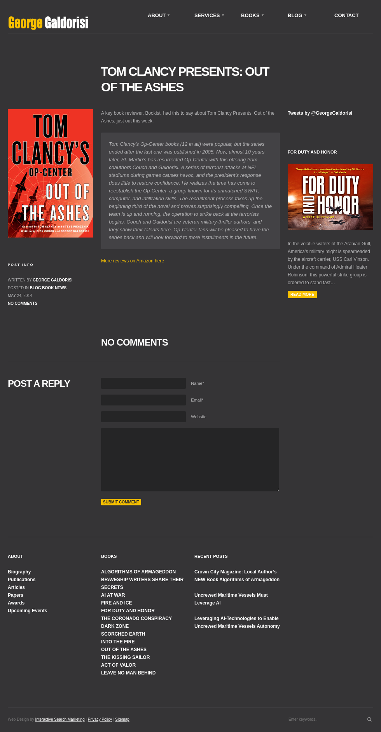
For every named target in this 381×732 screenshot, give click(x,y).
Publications (21, 579)
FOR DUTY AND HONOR (128, 610)
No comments (22, 303)
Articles (16, 587)
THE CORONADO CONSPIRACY (136, 618)
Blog (35, 288)
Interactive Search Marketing (59, 719)
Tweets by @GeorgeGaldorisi (320, 113)
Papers (15, 595)
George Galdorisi (52, 280)
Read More (302, 294)
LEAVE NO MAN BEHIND (128, 673)
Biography (19, 572)
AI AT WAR (113, 595)
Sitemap (122, 719)
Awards (16, 603)
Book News (54, 288)
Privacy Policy (100, 719)
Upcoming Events (27, 610)
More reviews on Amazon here (132, 261)
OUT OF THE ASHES (124, 649)
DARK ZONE (115, 626)
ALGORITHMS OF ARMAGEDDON (138, 572)
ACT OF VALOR (118, 665)
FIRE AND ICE (116, 603)
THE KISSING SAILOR (125, 657)
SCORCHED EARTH (123, 634)
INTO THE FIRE (118, 642)
